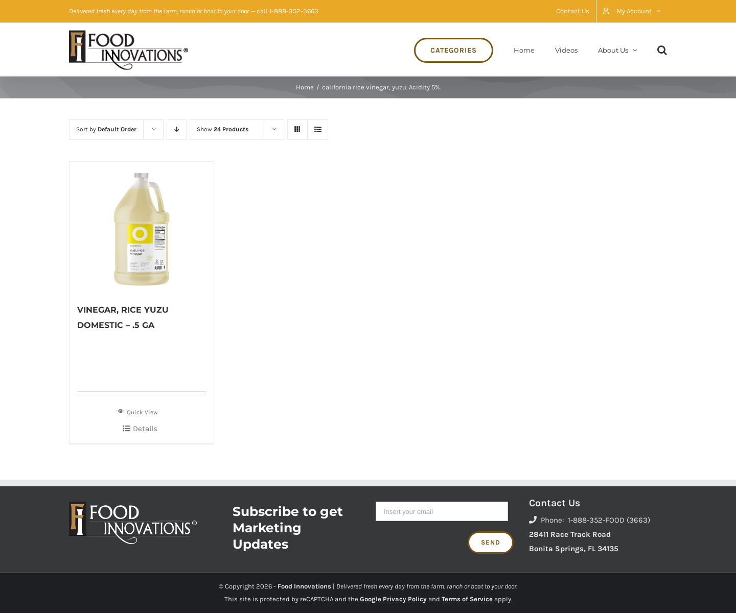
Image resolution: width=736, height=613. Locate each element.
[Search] (662, 49)
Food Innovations (304, 586)
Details (145, 428)
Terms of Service (467, 599)
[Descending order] (177, 129)
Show (222, 129)
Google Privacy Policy (393, 599)
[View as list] (318, 129)
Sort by (106, 129)
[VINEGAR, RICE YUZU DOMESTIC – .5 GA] (142, 227)
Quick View (138, 411)
